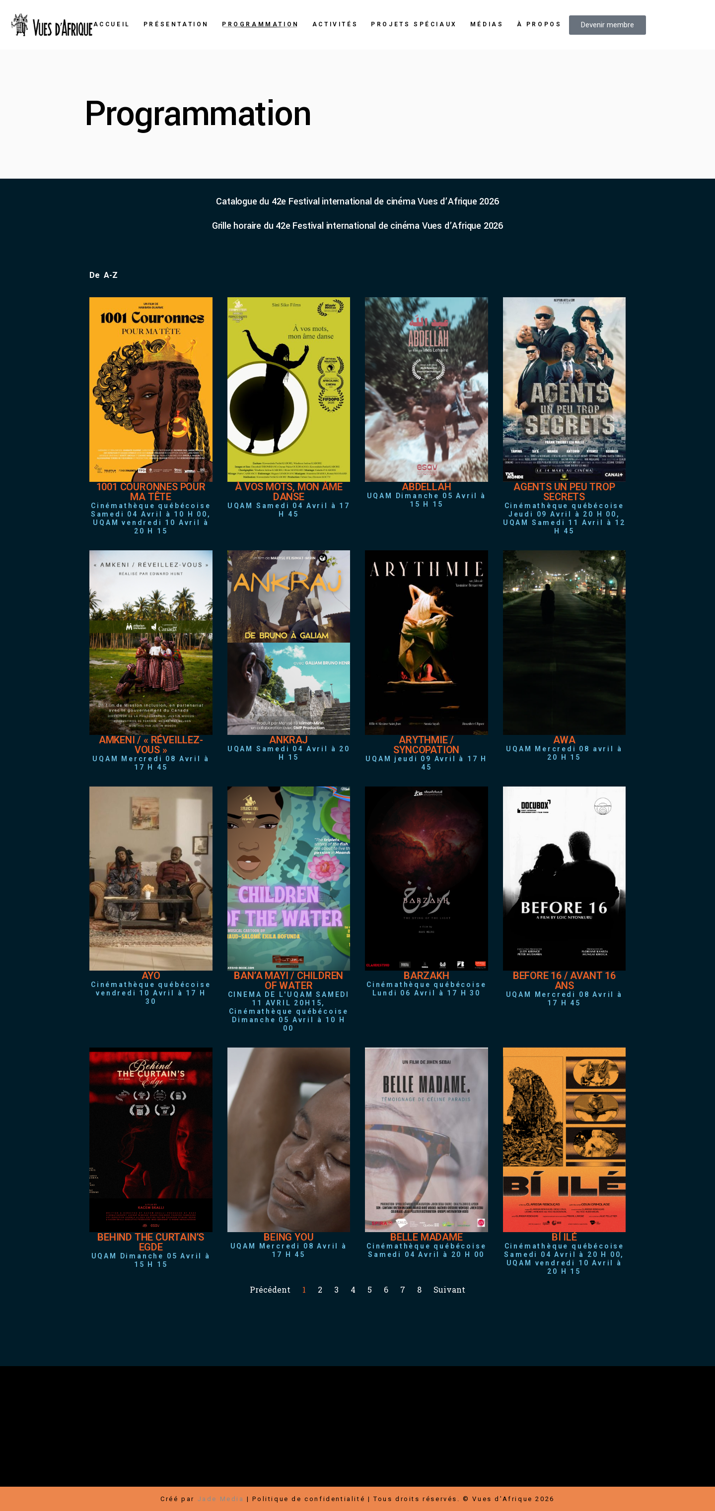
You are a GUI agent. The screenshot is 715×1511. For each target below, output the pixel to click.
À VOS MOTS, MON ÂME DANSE (288, 492)
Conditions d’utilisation (506, 1468)
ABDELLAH (426, 487)
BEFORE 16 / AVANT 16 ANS (564, 980)
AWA (564, 740)
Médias (420, 1456)
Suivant (449, 1289)
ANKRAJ (288, 740)
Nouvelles (337, 1456)
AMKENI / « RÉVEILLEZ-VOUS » (151, 745)
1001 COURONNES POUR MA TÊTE (151, 492)
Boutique (330, 1433)
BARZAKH (426, 976)
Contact (381, 1456)
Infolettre (577, 1444)
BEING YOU (288, 1237)
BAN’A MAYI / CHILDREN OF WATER (288, 980)
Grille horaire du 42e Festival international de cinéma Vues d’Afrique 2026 (357, 225)
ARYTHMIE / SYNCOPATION (426, 745)
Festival (288, 1433)
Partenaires (481, 1444)
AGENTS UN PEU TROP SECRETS (564, 492)
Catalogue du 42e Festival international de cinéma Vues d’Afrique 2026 (357, 201)
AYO (151, 976)
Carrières (531, 1444)
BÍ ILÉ (564, 1237)
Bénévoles (479, 1456)
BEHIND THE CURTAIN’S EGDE (150, 1242)
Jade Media (221, 1499)
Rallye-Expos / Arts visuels (327, 1444)
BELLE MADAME (426, 1237)
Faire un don (483, 1433)
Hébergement (535, 1456)
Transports (592, 1456)
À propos (290, 1456)
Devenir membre (549, 1433)
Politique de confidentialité (308, 1499)
